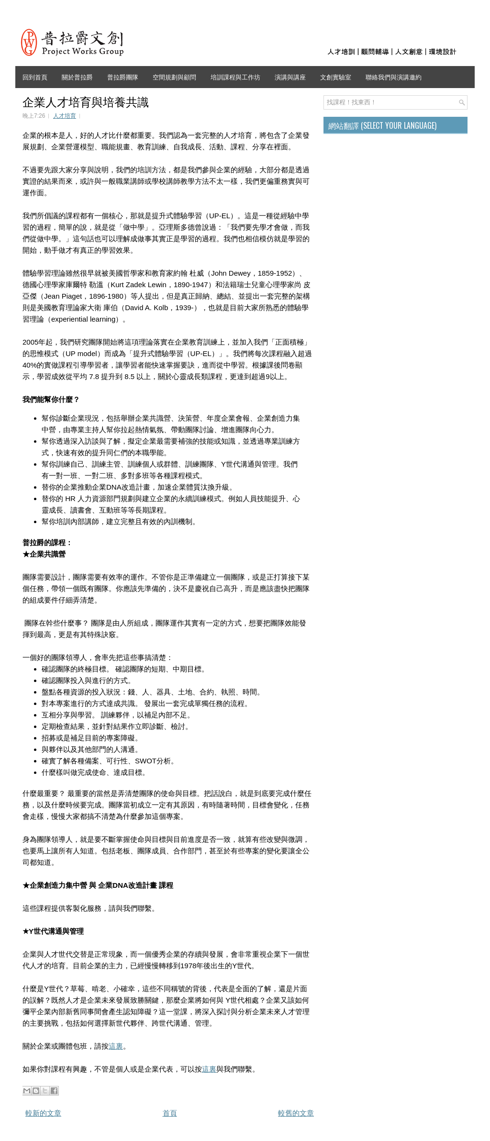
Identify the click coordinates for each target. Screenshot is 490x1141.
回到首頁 (34, 76)
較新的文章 (43, 1113)
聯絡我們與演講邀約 (394, 76)
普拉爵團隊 (122, 76)
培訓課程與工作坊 (235, 76)
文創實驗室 (335, 76)
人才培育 (64, 115)
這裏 (116, 1046)
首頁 (170, 1113)
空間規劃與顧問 (174, 76)
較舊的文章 (296, 1113)
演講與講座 (290, 76)
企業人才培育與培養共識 (85, 101)
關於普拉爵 (77, 76)
